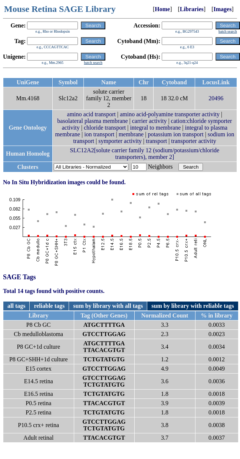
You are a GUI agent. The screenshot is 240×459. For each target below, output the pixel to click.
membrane (131, 134)
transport (156, 141)
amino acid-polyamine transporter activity (170, 114)
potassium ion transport (175, 134)
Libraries (192, 9)
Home (162, 9)
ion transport (99, 134)
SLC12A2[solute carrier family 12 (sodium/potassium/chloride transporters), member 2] (145, 153)
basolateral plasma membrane (92, 121)
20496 (215, 98)
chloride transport (105, 127)
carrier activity (149, 121)
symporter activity (120, 141)
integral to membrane (155, 127)
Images (222, 9)
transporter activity (193, 141)
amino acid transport (91, 114)
